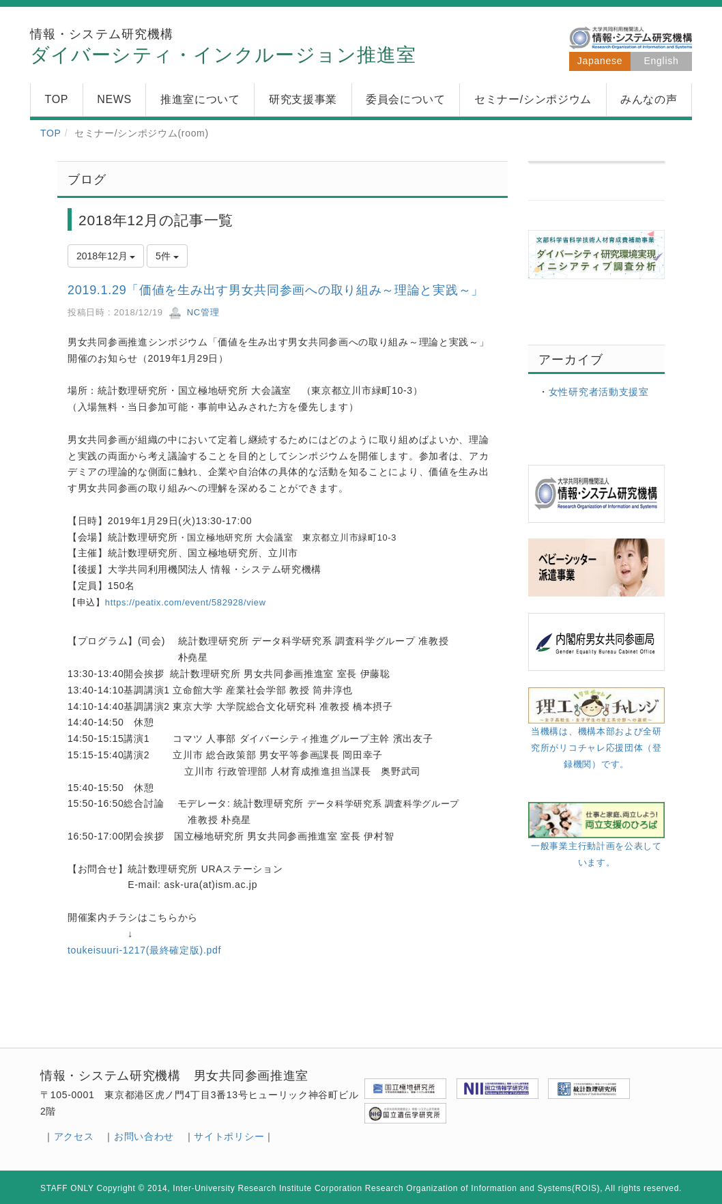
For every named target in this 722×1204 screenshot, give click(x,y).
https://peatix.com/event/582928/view (185, 602)
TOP (50, 133)
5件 (167, 255)
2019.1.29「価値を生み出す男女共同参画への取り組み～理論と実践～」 (276, 290)
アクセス (74, 1136)
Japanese (599, 60)
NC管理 (194, 312)
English (661, 60)
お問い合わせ (144, 1136)
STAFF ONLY (67, 1188)
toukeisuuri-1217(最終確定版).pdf (144, 950)
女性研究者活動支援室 (599, 391)
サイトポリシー (229, 1136)
